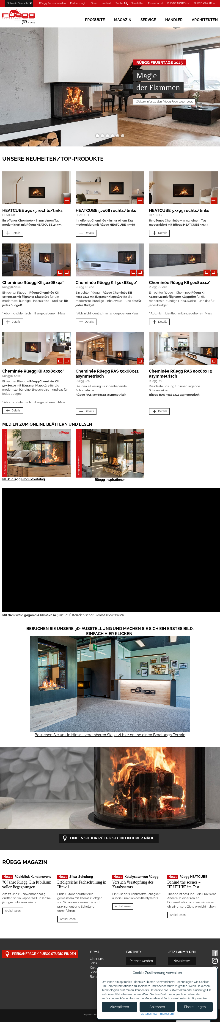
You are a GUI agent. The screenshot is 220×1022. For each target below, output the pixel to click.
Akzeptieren (119, 1007)
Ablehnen (157, 1007)
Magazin (122, 20)
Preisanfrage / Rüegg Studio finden (40, 954)
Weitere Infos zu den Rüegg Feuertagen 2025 (164, 101)
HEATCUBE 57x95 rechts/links (179, 210)
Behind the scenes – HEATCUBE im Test (184, 885)
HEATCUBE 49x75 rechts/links (32, 210)
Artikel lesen (13, 910)
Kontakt (106, 3)
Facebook (215, 953)
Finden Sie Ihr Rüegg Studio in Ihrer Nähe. (108, 838)
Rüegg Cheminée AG (25, 17)
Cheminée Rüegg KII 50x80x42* (179, 282)
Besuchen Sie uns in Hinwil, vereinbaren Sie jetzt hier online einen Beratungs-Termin (110, 735)
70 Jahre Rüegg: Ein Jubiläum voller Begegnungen (26, 885)
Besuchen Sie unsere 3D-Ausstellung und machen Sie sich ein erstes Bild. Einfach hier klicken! (110, 631)
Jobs (93, 963)
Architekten (205, 20)
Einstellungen (195, 1007)
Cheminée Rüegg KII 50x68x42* (33, 282)
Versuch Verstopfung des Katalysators (133, 885)
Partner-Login (78, 3)
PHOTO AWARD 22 (178, 3)
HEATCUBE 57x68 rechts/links (106, 210)
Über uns (97, 959)
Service (148, 20)
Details (12, 233)
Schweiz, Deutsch (17, 3)
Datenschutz (149, 1013)
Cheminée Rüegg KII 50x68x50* (106, 282)
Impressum (89, 1014)
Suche (119, 3)
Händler (174, 20)
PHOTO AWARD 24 (204, 3)
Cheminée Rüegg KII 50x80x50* (33, 371)
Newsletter (137, 3)
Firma (94, 3)
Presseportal (155, 3)
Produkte (95, 20)
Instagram (215, 961)
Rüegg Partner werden (52, 3)
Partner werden (141, 961)
